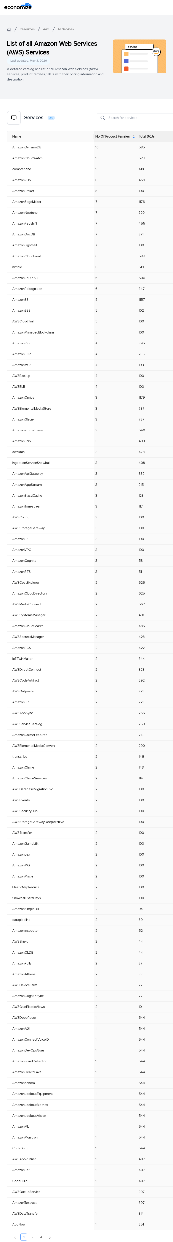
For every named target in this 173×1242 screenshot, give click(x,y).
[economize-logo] (18, 6)
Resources (27, 29)
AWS (46, 29)
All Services (66, 29)
